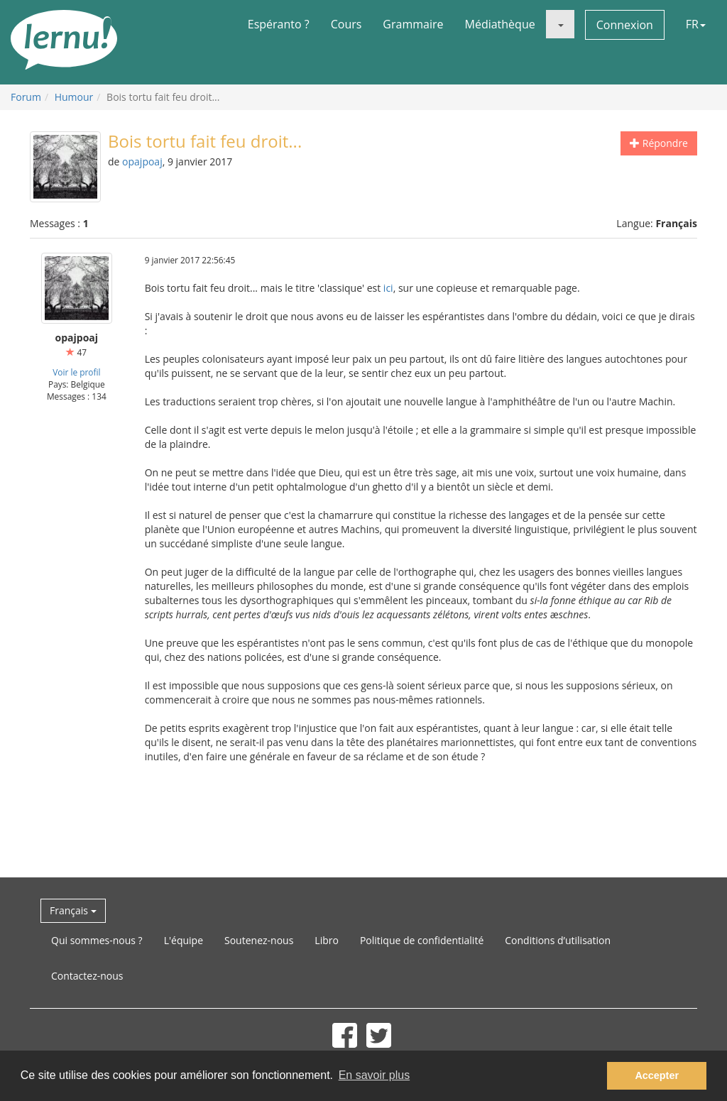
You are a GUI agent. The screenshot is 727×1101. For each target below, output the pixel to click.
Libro (327, 940)
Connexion (624, 25)
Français (73, 910)
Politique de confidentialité (421, 940)
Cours (346, 24)
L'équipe (183, 940)
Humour (74, 97)
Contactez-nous (87, 975)
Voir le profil (76, 372)
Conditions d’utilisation (558, 940)
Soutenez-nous (258, 940)
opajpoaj (142, 161)
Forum (26, 97)
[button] (560, 24)
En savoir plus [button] (374, 1075)
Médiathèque (500, 24)
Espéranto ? (279, 24)
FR (696, 24)
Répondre (659, 143)
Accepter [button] (657, 1075)
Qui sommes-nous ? (97, 940)
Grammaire (413, 24)
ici (388, 288)
